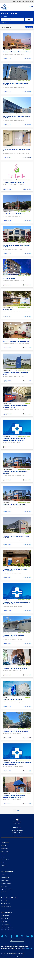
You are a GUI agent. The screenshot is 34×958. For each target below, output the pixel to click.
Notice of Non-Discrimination (7, 929)
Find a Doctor (4, 845)
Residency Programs (6, 906)
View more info (27, 58)
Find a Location (4, 848)
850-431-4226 (7, 511)
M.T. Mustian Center (9, 278)
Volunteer (3, 862)
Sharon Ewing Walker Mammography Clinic (16, 341)
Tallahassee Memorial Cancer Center (14, 504)
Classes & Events (5, 859)
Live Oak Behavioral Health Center (14, 214)
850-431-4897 (7, 480)
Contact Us (3, 865)
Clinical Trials (4, 900)
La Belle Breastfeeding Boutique (13, 182)
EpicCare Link (4, 891)
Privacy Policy (4, 921)
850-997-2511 (7, 771)
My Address (4, 16)
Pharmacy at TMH (8, 309)
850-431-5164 (7, 803)
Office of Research (5, 903)
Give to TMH (4, 854)
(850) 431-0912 (7, 414)
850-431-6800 (7, 675)
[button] (32, 7)
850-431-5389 (7, 643)
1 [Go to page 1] (15, 810)
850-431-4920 (7, 189)
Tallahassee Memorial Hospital (12, 699)
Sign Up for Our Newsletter (17, 940)
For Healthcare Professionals (23, 1)
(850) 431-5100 (7, 380)
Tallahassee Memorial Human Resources (15, 731)
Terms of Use (11, 956)
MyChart (31, 1)
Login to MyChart (5, 851)
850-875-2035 (7, 610)
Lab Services (4, 886)
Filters (29, 19)
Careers (14, 1)
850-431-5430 (7, 577)
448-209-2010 (7, 316)
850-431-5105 (7, 220)
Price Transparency (5, 924)
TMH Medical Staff (5, 877)
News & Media (4, 918)
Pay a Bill (3, 857)
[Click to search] (29, 7)
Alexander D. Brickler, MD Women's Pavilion (17, 52)
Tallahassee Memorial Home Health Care (15, 668)
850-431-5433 (7, 348)
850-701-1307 (7, 157)
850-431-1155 (7, 58)
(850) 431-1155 (17, 827)
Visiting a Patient (5, 915)
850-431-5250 (7, 737)
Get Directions (17, 836)
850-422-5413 (7, 544)
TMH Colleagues (5, 880)
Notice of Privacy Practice (7, 927)
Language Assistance (20, 956)
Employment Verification (6, 889)
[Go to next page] (18, 810)
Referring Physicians (6, 883)
